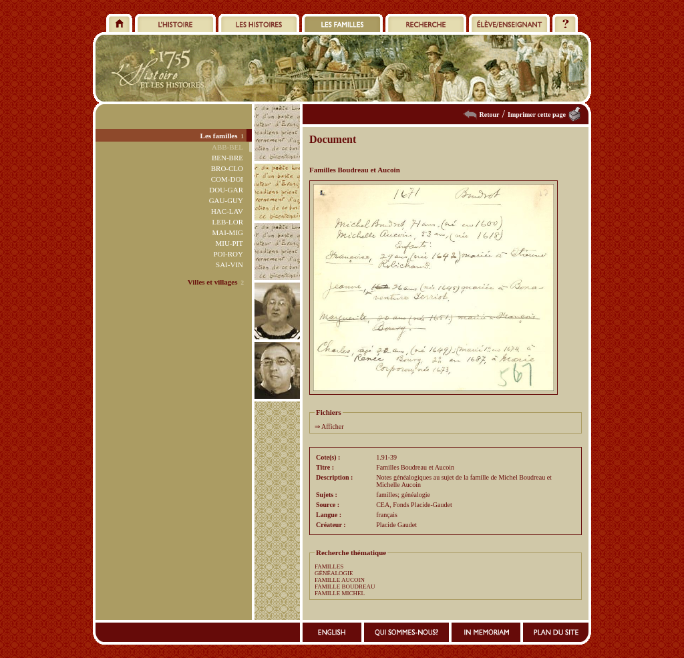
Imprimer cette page (537, 114)
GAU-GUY (226, 200)
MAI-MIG (227, 232)
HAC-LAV (227, 211)
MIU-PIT (229, 243)
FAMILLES (329, 566)
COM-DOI (227, 179)
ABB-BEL (227, 147)
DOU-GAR (226, 190)
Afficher (332, 426)
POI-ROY (228, 254)
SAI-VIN (229, 265)
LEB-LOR (227, 222)
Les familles (219, 136)
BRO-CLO (227, 168)
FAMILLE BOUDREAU (345, 586)
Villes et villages (213, 282)
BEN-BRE (227, 158)
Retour (490, 114)
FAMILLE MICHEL (340, 593)
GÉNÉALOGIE (334, 573)
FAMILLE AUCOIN (340, 580)
